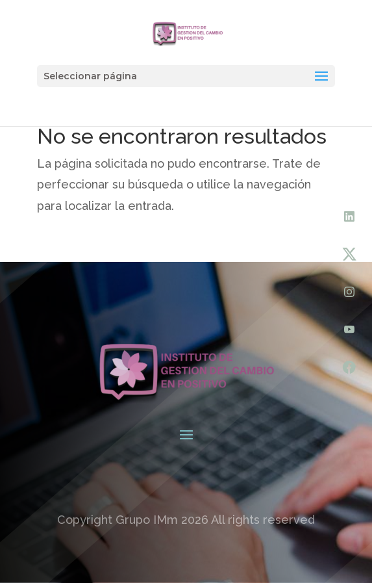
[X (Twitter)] (349, 254)
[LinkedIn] (349, 216)
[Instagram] (349, 292)
